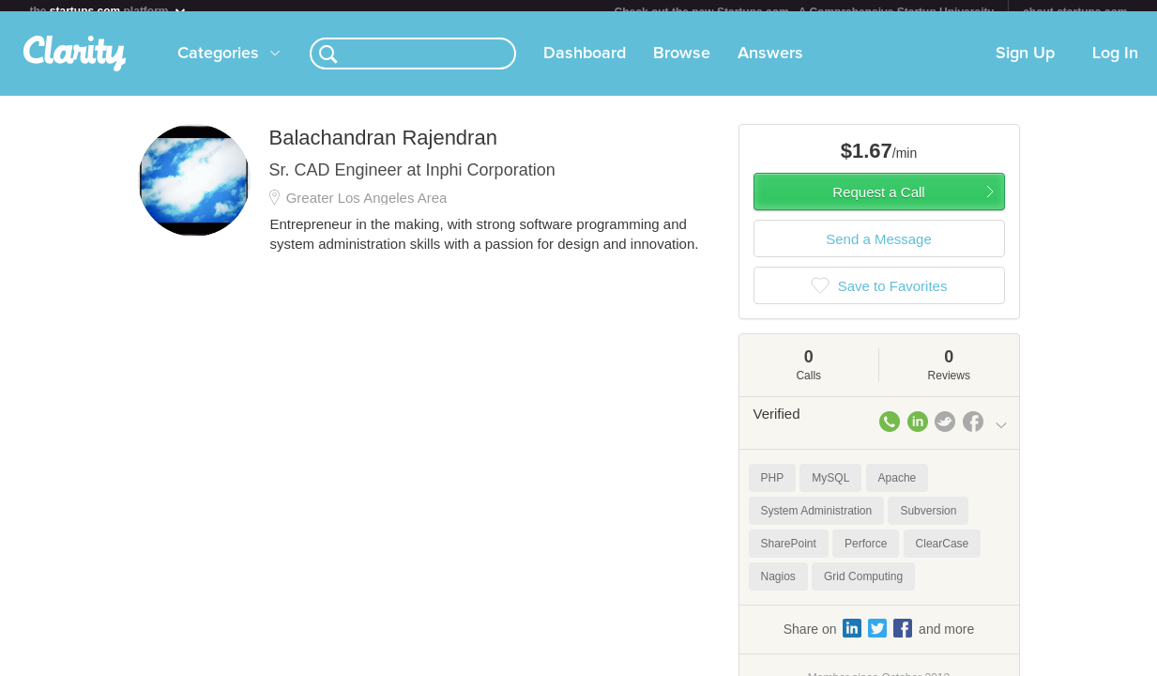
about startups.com (1075, 12)
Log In (1115, 64)
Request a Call (878, 203)
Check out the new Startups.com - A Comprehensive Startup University (805, 12)
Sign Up (1025, 64)
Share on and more (879, 639)
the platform (109, 11)
